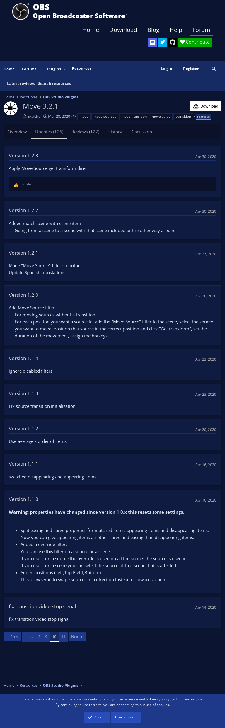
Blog (153, 30)
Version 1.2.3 (23, 155)
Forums (29, 68)
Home (90, 30)
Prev (14, 636)
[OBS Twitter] (162, 42)
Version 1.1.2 (23, 428)
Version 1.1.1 (23, 463)
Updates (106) (49, 131)
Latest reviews (21, 83)
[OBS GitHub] (172, 42)
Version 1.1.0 (23, 499)
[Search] (213, 69)
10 (54, 636)
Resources (81, 68)
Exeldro (34, 116)
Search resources (54, 83)
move (83, 116)
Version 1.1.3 (23, 393)
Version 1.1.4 (23, 358)
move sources (104, 116)
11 (63, 636)
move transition (134, 116)
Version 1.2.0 (23, 294)
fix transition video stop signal (42, 606)
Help (176, 30)
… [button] (32, 636)
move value (161, 116)
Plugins (54, 68)
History (115, 131)
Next (75, 636)
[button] (40, 69)
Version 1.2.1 (23, 252)
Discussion (141, 131)
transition (183, 116)
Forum (201, 30)
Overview (17, 131)
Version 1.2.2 (23, 210)
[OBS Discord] (152, 42)
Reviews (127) (85, 131)
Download (123, 30)
